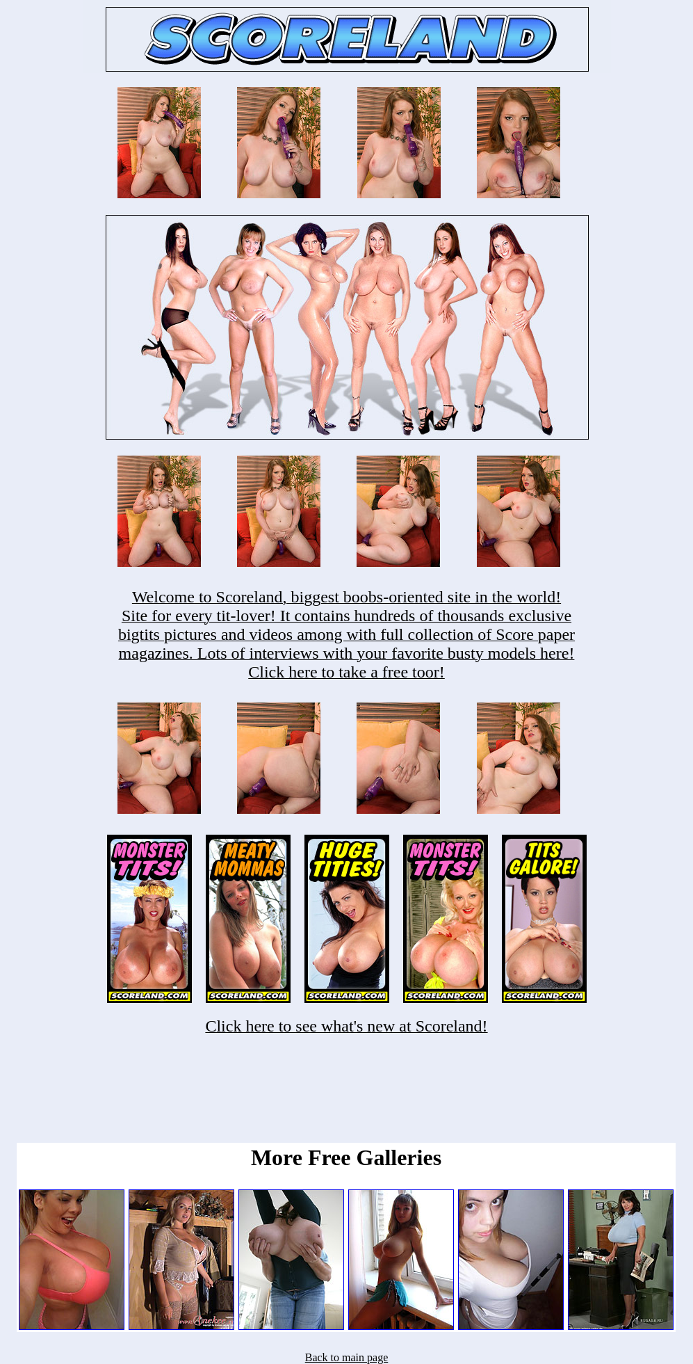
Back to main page (347, 1357)
